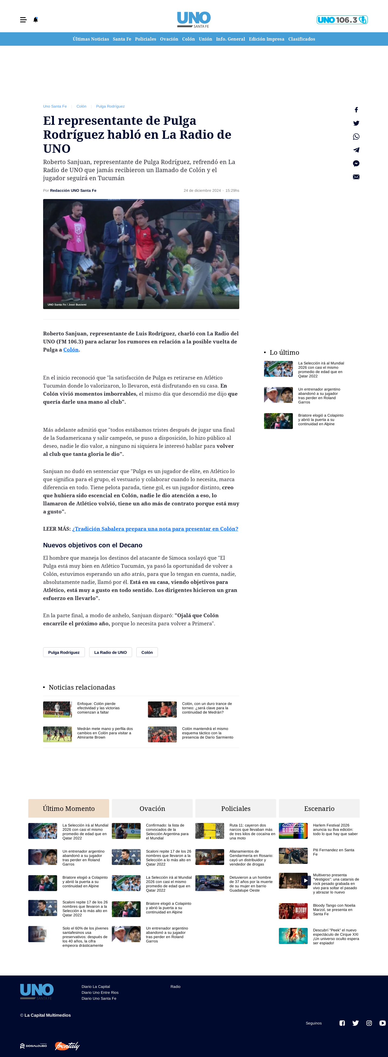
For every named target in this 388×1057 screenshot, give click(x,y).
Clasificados (301, 39)
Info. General (230, 39)
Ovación (169, 39)
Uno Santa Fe (55, 106)
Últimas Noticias (91, 39)
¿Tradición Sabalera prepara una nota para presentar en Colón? (155, 528)
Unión (205, 39)
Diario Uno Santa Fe (99, 997)
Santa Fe (122, 39)
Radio (176, 985)
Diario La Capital (96, 985)
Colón (188, 39)
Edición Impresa (267, 39)
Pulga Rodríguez (110, 106)
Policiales (145, 39)
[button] (23, 19)
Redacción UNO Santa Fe (73, 190)
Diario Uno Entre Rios (100, 991)
